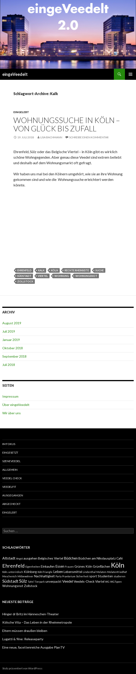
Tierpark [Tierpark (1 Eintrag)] (39, 581)
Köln (54, 270)
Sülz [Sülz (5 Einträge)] (23, 581)
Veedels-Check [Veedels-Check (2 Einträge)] (84, 581)
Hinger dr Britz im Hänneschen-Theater (30, 614)
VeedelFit (9, 486)
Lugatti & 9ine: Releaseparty (22, 639)
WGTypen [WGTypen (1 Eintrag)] (116, 581)
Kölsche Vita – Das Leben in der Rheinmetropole (37, 622)
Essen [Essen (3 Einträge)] (59, 566)
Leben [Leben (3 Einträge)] (58, 571)
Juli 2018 (8, 365)
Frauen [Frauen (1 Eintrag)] (69, 566)
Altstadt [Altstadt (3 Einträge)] (8, 558)
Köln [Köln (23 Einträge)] (117, 565)
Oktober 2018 (12, 348)
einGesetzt (10, 452)
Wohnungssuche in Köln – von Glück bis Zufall (66, 124)
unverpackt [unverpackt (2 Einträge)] (53, 581)
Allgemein (10, 469)
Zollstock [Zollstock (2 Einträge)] (30, 586)
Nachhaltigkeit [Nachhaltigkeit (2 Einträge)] (44, 576)
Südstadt (24, 275)
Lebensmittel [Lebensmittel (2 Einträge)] (73, 572)
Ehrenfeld (24, 270)
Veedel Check (12, 478)
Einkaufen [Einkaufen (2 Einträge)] (48, 566)
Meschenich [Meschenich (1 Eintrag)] (9, 576)
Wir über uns (11, 413)
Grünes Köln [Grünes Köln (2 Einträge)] (83, 566)
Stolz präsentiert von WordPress (22, 668)
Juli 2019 (8, 331)
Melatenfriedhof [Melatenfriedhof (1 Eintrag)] (117, 571)
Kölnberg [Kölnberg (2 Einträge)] (30, 572)
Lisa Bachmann (51, 137)
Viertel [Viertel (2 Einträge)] (99, 581)
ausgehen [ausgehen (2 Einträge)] (30, 558)
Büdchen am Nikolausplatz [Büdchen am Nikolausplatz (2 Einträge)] (97, 558)
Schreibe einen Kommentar (89, 137)
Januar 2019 (11, 340)
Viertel (43, 275)
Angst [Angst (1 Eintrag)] (19, 558)
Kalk (41, 270)
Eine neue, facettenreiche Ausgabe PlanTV (33, 647)
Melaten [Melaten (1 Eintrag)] (101, 571)
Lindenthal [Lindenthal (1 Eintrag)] (89, 571)
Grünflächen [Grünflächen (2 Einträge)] (101, 566)
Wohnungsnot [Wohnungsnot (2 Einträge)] (12, 586)
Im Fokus (8, 444)
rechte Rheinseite (77, 270)
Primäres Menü (130, 74)
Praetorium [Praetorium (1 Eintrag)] (68, 576)
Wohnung (61, 275)
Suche (99, 270)
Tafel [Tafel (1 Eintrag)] (31, 581)
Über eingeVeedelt (16, 405)
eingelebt (21, 112)
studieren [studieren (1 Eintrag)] (119, 576)
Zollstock (25, 281)
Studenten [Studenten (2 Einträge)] (105, 576)
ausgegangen (12, 495)
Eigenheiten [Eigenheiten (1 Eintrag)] (32, 566)
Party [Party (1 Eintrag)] (59, 576)
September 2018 (14, 356)
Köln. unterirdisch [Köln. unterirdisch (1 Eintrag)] (12, 571)
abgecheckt (11, 504)
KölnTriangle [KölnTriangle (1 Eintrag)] (45, 571)
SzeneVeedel (11, 461)
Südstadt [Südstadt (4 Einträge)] (10, 581)
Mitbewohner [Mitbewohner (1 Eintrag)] (25, 576)
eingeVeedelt (15, 74)
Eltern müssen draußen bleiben (24, 631)
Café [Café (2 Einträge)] (119, 558)
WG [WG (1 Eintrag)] (107, 581)
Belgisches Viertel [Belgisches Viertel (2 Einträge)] (50, 558)
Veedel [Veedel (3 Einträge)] (67, 581)
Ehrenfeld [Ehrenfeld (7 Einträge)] (13, 566)
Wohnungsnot (86, 275)
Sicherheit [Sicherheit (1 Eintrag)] (82, 576)
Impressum (10, 396)
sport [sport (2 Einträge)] (93, 576)
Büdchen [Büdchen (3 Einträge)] (71, 558)
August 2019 (11, 323)
